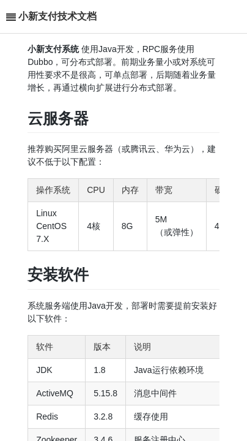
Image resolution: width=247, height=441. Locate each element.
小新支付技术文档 (57, 16)
